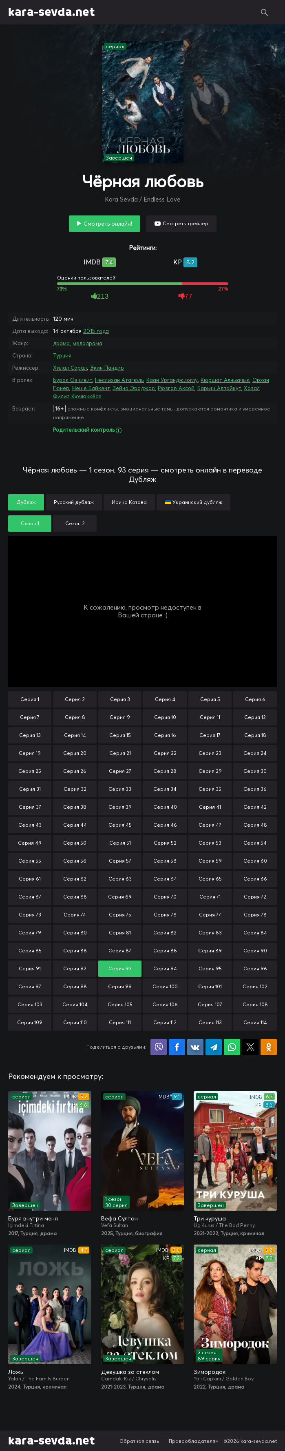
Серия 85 (30, 950)
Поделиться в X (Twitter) (250, 1047)
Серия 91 (30, 968)
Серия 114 (255, 1022)
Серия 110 (75, 1022)
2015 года (96, 331)
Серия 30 (255, 771)
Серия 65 (210, 879)
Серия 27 (120, 771)
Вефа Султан (119, 1218)
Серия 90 (255, 950)
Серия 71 (210, 897)
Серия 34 (165, 789)
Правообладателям (194, 1441)
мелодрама (87, 343)
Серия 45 (120, 825)
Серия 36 (255, 789)
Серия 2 (75, 699)
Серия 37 (30, 807)
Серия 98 (75, 986)
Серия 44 (75, 825)
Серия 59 (210, 861)
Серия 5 (210, 699)
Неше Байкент (91, 388)
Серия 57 (120, 861)
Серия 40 (165, 807)
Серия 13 (30, 735)
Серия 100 (165, 986)
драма (61, 343)
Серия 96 (255, 968)
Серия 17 (210, 735)
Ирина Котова (129, 502)
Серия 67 (29, 897)
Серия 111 (120, 1022)
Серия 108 (255, 1004)
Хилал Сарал (70, 367)
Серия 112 (165, 1022)
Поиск (264, 12)
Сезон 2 (75, 523)
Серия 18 (255, 735)
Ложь (15, 1372)
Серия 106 (165, 1004)
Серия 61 (30, 879)
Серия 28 (165, 771)
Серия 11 (210, 717)
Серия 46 (165, 825)
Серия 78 (255, 915)
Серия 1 (29, 699)
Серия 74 (75, 915)
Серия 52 (165, 843)
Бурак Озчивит (72, 380)
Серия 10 (165, 717)
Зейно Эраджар (134, 388)
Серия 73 (30, 915)
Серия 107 (210, 1004)
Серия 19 (30, 753)
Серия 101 (210, 986)
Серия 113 (210, 1022)
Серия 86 (75, 950)
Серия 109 (29, 1022)
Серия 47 (210, 825)
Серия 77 (210, 915)
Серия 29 (210, 771)
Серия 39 (120, 807)
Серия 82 (165, 933)
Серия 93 (120, 968)
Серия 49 (30, 843)
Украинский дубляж (193, 502)
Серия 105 (120, 1004)
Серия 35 (210, 789)
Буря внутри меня (33, 1218)
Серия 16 (165, 735)
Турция (62, 355)
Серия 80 (75, 933)
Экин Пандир (107, 367)
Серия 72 (255, 897)
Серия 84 (255, 933)
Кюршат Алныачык (225, 380)
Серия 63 (120, 879)
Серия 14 (75, 735)
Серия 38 (74, 807)
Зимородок (209, 1372)
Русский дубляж (74, 502)
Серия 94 (165, 968)
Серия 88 (165, 950)
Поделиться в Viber (158, 1047)
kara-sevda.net (51, 12)
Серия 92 (74, 968)
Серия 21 (120, 753)
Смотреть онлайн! (108, 223)
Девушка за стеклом (130, 1372)
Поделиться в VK (195, 1047)
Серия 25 (29, 771)
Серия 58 (165, 861)
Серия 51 (120, 843)
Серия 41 (210, 807)
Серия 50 (74, 843)
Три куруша (210, 1218)
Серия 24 (255, 753)
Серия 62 (74, 879)
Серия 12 (255, 717)
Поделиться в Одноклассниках (269, 1047)
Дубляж (26, 502)
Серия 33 (119, 789)
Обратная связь (139, 1441)
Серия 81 (120, 933)
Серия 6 (255, 699)
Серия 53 (210, 843)
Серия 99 (120, 986)
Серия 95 (210, 968)
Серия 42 (255, 807)
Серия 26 (74, 771)
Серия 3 (120, 699)
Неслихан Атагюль (119, 380)
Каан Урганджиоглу (172, 380)
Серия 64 (165, 879)
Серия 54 (255, 843)
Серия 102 (255, 986)
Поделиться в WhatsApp (232, 1047)
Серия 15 (120, 735)
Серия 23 (210, 753)
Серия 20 (74, 753)
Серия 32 (75, 789)
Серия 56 (74, 861)
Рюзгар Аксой (176, 388)
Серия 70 (165, 897)
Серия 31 (30, 789)
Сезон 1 (30, 523)
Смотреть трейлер (185, 223)
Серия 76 (165, 915)
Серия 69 (120, 897)
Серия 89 (210, 950)
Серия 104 (75, 1004)
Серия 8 (75, 717)
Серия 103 (30, 1004)
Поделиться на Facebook (177, 1047)
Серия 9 (120, 717)
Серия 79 (29, 933)
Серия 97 (29, 986)
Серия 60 (255, 861)
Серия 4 (165, 699)
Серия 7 (30, 717)
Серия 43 (30, 825)
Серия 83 (210, 933)
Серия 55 (29, 861)
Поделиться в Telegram (213, 1047)
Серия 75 (120, 915)
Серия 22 (165, 753)
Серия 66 (255, 879)
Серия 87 (119, 950)
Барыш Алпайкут (219, 388)
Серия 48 (255, 825)
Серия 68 (75, 897)
